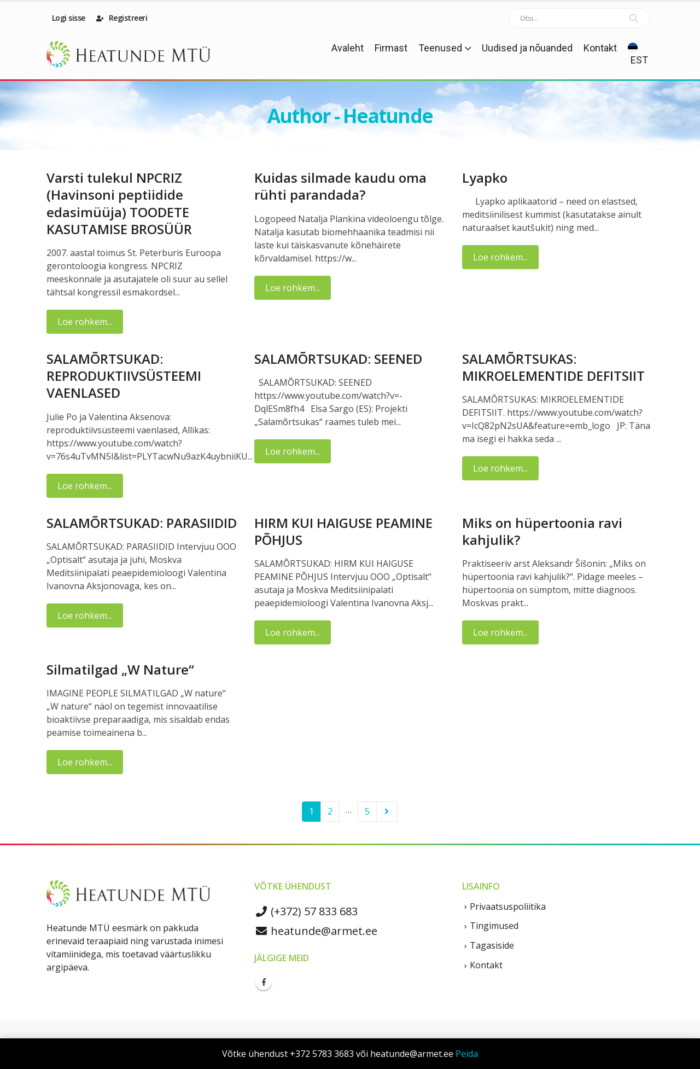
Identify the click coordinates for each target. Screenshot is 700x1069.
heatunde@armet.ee (315, 930)
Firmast (391, 48)
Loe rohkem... (84, 322)
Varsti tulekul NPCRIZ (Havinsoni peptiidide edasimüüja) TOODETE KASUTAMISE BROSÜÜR (119, 203)
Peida (467, 1054)
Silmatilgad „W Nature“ (120, 669)
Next (387, 811)
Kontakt (600, 48)
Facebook (263, 982)
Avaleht (347, 48)
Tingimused (494, 926)
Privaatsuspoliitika (508, 906)
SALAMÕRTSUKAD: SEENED (338, 359)
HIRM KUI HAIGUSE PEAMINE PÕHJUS (343, 531)
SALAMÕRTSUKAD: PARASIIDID (141, 523)
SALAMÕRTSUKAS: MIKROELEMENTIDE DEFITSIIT (553, 367)
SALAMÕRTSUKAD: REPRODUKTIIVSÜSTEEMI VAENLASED (123, 376)
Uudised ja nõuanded (527, 48)
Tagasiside (492, 945)
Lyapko (485, 178)
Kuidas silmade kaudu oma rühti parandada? (340, 186)
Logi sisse (67, 18)
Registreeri (122, 18)
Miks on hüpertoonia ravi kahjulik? (542, 531)
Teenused (440, 48)
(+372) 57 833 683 (306, 911)
